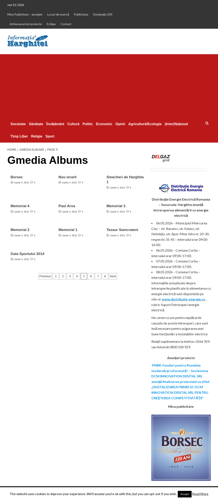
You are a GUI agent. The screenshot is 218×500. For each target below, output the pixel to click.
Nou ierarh (68, 177)
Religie (36, 136)
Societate (18, 124)
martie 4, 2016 (21, 182)
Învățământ (55, 124)
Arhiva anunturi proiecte (26, 24)
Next (113, 276)
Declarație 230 (102, 14)
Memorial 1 (68, 230)
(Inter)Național (176, 124)
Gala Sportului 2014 (27, 254)
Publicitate (81, 14)
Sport (49, 136)
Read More (200, 494)
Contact (66, 24)
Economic (104, 124)
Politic (88, 124)
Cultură (73, 124)
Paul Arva (67, 206)
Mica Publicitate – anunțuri (25, 14)
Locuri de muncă (58, 14)
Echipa (51, 24)
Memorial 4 (20, 206)
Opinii (120, 124)
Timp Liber (19, 136)
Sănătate (36, 124)
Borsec (17, 177)
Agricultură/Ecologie (145, 124)
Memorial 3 (115, 206)
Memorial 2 (20, 230)
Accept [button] (184, 494)
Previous (45, 276)
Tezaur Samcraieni (122, 230)
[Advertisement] (109, 86)
